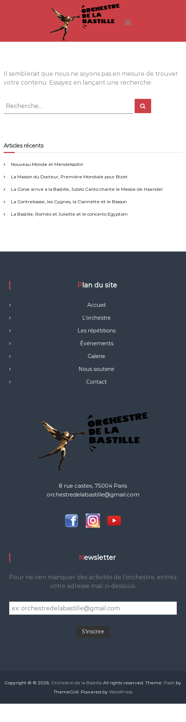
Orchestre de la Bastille (76, 682)
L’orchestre (96, 318)
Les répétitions (96, 330)
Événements (96, 343)
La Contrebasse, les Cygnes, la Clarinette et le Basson (69, 201)
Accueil (96, 305)
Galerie (96, 356)
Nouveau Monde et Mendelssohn (47, 164)
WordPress (120, 692)
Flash (169, 682)
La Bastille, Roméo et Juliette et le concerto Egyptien (69, 214)
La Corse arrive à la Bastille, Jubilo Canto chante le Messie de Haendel (87, 189)
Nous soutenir (96, 369)
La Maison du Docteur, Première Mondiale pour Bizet (69, 176)
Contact (96, 382)
